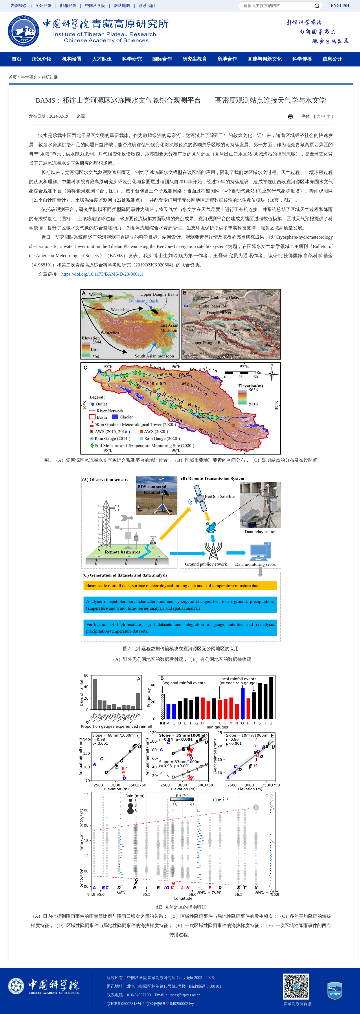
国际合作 (162, 59)
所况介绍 (42, 59)
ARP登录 (44, 5)
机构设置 (72, 59)
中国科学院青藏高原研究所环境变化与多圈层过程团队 (118, 181)
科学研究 (132, 59)
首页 (16, 59)
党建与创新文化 (264, 59)
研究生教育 (194, 59)
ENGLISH (340, 5)
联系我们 (147, 5)
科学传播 (302, 59)
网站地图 (122, 5)
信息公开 (332, 59)
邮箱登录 (68, 5)
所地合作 (227, 59)
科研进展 (50, 77)
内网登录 (19, 5)
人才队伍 (102, 59)
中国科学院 (95, 5)
